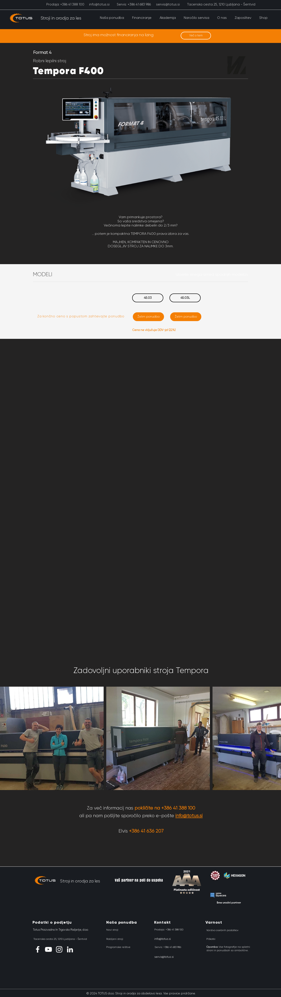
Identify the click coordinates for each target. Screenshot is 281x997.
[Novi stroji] (112, 930)
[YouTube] (48, 949)
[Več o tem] (196, 35)
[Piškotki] (210, 939)
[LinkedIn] (70, 949)
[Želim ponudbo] (148, 316)
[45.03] (147, 297)
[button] (112, 17)
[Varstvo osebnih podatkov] (222, 930)
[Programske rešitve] (118, 947)
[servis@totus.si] (168, 4)
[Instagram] (59, 949)
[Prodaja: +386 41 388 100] (65, 4)
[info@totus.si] (99, 4)
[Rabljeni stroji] (114, 939)
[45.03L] (185, 297)
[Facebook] (37, 949)
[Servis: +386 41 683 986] (134, 4)
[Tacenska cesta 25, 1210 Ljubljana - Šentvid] (221, 4)
